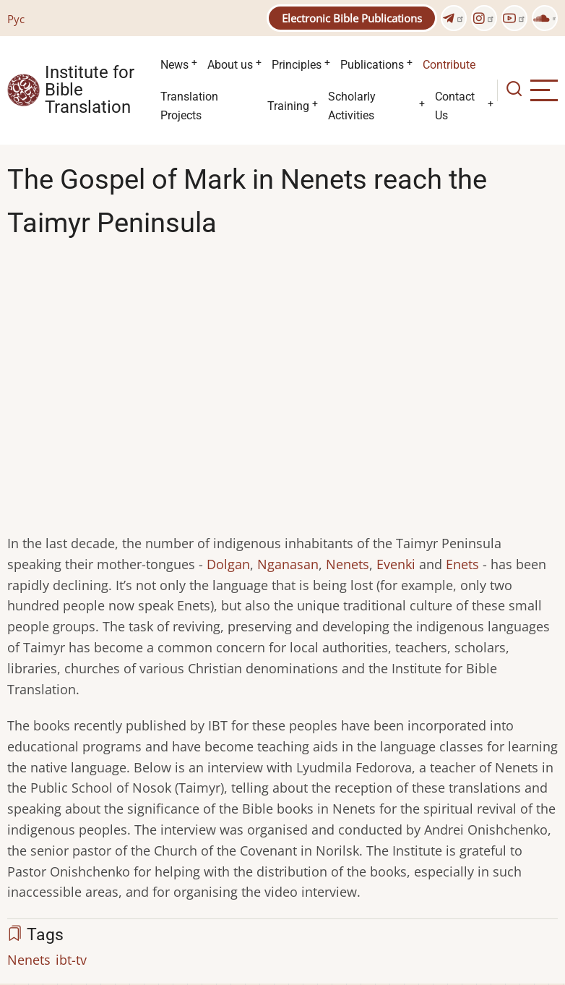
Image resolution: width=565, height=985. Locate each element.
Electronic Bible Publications (352, 18)
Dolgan (228, 564)
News (174, 65)
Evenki (395, 564)
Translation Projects (189, 106)
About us (230, 65)
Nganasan (288, 564)
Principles (297, 65)
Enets (462, 564)
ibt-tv (71, 959)
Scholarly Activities (352, 106)
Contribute (449, 65)
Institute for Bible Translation (89, 90)
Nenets (347, 564)
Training (288, 106)
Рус (16, 19)
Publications (372, 65)
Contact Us (455, 106)
